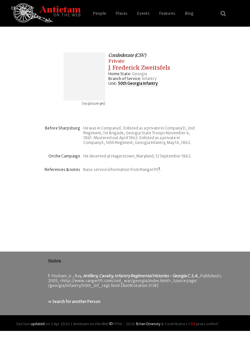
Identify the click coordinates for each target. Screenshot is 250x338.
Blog (189, 13)
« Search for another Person (74, 301)
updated (37, 324)
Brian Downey (148, 324)
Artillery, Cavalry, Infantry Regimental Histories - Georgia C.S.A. (140, 275)
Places (122, 13)
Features (167, 13)
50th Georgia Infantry (137, 83)
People (99, 13)
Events (143, 13)
